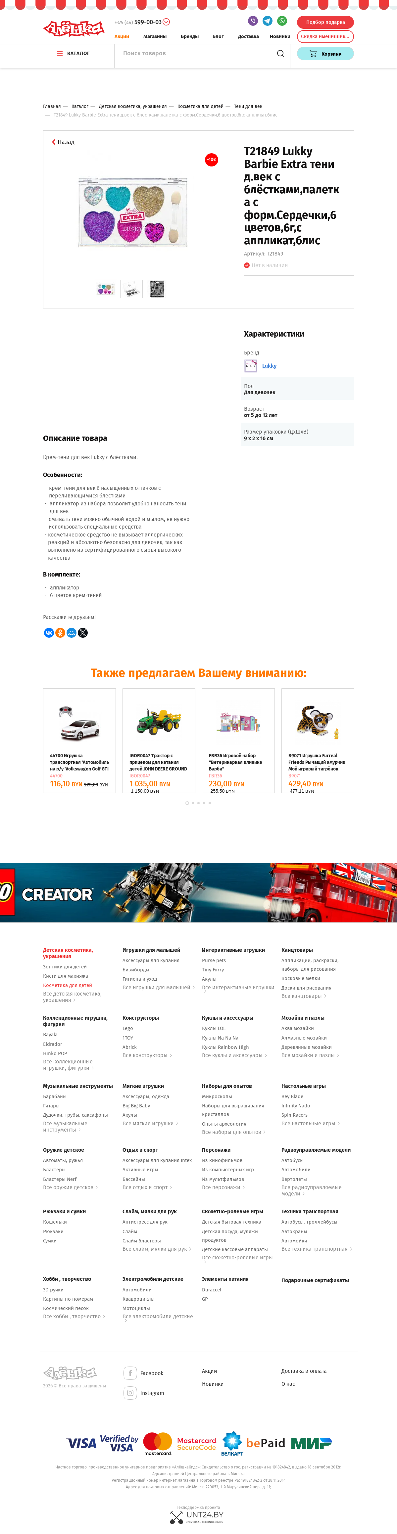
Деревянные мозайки (306, 1047)
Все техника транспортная (316, 1249)
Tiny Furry (213, 970)
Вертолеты (294, 1179)
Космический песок (66, 1308)
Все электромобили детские (158, 1317)
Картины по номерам (68, 1299)
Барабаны (55, 1096)
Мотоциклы (136, 1308)
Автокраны (294, 1231)
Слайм (130, 1231)
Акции (122, 36)
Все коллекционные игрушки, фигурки (68, 1064)
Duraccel (211, 1290)
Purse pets (214, 960)
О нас (288, 1384)
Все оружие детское (70, 1187)
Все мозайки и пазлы (310, 1055)
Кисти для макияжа (65, 976)
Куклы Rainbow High (225, 1047)
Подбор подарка (325, 22)
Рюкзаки (53, 1231)
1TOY (128, 1038)
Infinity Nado (295, 1106)
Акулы (209, 979)
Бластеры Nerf (59, 1179)
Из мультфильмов (223, 1179)
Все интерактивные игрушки (238, 988)
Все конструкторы (147, 1055)
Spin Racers (294, 1115)
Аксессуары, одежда (146, 1096)
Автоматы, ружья (63, 1160)
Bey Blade (292, 1096)
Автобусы (292, 1160)
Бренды (190, 36)
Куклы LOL (213, 1028)
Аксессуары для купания (151, 960)
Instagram (143, 1393)
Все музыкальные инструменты (65, 1126)
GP (205, 1299)
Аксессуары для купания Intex (157, 1160)
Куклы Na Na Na (220, 1038)
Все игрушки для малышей (159, 987)
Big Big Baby (136, 1106)
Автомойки (294, 1241)
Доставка (248, 36)
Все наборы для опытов (234, 1132)
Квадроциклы (139, 1299)
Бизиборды (136, 970)
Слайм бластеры (142, 1241)
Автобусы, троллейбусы (309, 1222)
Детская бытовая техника (231, 1222)
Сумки (50, 1241)
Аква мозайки (297, 1028)
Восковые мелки (300, 978)
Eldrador (52, 1044)
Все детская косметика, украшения (72, 997)
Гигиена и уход (140, 979)
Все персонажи (223, 1187)
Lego (128, 1028)
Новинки (280, 36)
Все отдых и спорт (147, 1187)
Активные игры (140, 1170)
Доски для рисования (306, 988)
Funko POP (55, 1053)
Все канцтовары (303, 996)
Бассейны (134, 1179)
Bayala (50, 1035)
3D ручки (53, 1290)
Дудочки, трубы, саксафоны (75, 1115)
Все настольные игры (310, 1123)
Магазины (155, 36)
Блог (218, 36)
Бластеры (54, 1170)
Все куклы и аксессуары (234, 1055)
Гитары (51, 1106)
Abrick (130, 1047)
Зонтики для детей (65, 967)
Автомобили (296, 1170)
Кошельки (55, 1222)
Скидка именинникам (326, 36)
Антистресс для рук (145, 1222)
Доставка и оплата (304, 1371)
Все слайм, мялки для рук (157, 1249)
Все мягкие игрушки (150, 1123)
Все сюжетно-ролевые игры (237, 1258)
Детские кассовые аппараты (235, 1249)
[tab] (106, 289)
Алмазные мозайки (304, 1038)
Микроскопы (217, 1096)
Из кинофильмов (222, 1160)
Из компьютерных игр (228, 1170)
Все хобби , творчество (74, 1316)
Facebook (143, 1374)
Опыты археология (224, 1124)
